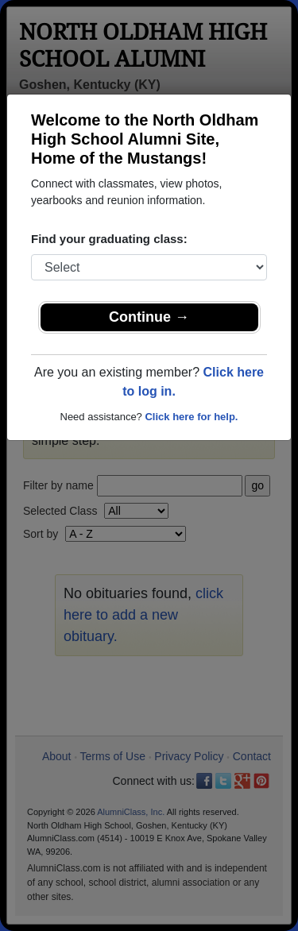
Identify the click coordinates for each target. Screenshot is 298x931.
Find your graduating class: (109, 238)
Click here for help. (191, 417)
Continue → (149, 317)
